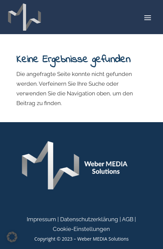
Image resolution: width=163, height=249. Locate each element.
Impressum (41, 219)
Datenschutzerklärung (89, 219)
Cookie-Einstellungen (81, 229)
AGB (127, 219)
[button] (12, 237)
